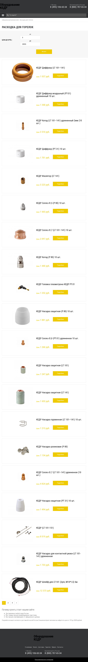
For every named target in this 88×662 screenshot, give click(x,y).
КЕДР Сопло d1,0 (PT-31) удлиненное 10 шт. (57, 338)
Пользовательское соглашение (44, 659)
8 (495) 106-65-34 (58, 7)
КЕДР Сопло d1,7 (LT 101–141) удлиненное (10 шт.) (58, 473)
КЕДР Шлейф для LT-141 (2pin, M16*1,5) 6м (57, 582)
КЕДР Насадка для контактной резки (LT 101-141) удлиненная (58, 555)
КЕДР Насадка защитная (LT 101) (52, 365)
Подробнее (60, 76)
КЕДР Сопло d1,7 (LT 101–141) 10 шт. (54, 230)
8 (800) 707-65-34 (78, 7)
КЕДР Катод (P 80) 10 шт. (48, 257)
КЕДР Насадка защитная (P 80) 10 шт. (55, 311)
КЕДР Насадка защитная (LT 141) (52, 392)
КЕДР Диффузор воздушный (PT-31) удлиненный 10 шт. (53, 95)
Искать (44, 51)
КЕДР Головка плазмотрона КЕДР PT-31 (55, 284)
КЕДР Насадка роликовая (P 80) (52, 446)
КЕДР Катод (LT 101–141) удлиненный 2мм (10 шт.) (59, 122)
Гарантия (48, 647)
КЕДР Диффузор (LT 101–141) (50, 67)
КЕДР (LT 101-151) (45, 527)
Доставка (41, 647)
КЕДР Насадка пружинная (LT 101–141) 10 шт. (59, 419)
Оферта (54, 647)
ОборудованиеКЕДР (10, 6)
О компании (28, 647)
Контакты (60, 647)
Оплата (35, 647)
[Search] (46, 15)
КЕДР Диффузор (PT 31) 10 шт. (51, 149)
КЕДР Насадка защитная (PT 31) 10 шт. (55, 500)
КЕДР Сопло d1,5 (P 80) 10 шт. (50, 203)
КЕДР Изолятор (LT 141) (47, 176)
